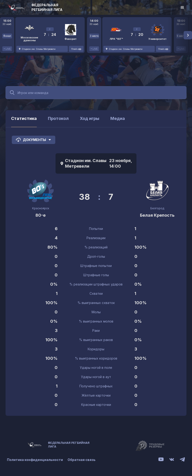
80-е (40, 215)
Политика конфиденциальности (35, 460)
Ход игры (89, 118)
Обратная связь (82, 460)
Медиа (117, 118)
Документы (33, 140)
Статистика (24, 118)
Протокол (58, 118)
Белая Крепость (157, 215)
